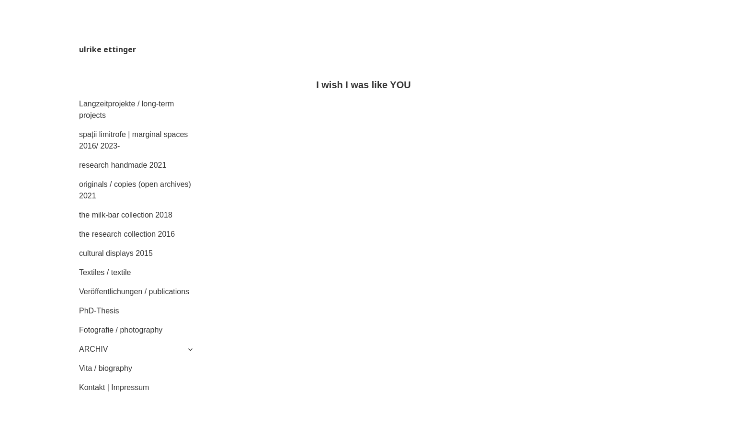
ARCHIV (93, 349)
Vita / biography (105, 368)
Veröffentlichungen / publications (134, 292)
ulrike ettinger (107, 49)
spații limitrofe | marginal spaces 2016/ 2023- (133, 140)
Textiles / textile (105, 272)
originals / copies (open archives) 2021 (135, 190)
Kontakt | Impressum (114, 387)
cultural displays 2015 (116, 253)
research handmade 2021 (122, 165)
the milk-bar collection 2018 (125, 215)
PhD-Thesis (99, 311)
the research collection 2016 (127, 234)
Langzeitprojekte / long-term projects (126, 109)
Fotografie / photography (120, 330)
